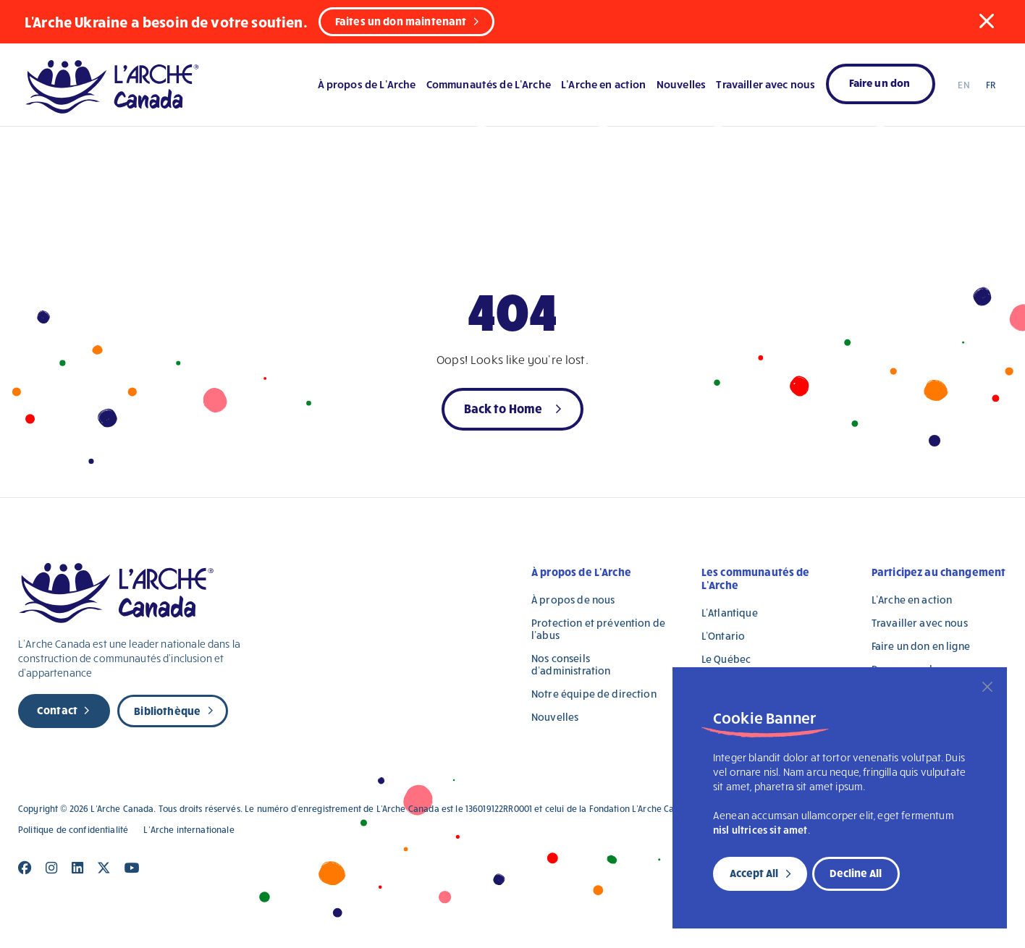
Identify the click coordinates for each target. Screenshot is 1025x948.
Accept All (754, 872)
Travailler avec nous (765, 83)
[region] (839, 797)
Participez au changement (939, 571)
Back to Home (503, 407)
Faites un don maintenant (401, 20)
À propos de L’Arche (367, 83)
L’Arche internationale (188, 829)
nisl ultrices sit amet (760, 830)
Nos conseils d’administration (570, 664)
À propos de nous (573, 599)
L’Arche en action (603, 83)
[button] (986, 21)
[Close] (987, 687)
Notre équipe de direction (594, 693)
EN (963, 84)
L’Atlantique (729, 612)
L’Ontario (723, 636)
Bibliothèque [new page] (167, 710)
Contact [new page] (57, 709)
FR (990, 84)
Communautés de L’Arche (488, 83)
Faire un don (880, 82)
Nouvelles (681, 83)
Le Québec (726, 659)
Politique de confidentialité (73, 829)
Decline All (856, 872)
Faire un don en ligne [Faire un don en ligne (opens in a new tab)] (921, 646)
